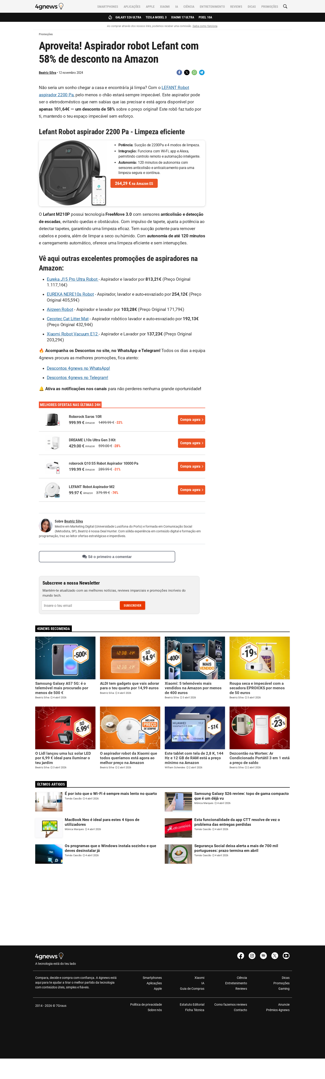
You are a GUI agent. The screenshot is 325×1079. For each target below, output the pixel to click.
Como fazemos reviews (230, 1004)
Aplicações (132, 6)
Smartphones (107, 6)
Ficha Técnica (194, 1010)
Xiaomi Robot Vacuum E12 (73, 334)
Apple (150, 6)
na (134, 183)
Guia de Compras (192, 988)
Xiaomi (165, 6)
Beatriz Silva (47, 73)
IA (176, 6)
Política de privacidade (146, 1004)
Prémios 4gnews (278, 1010)
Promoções (269, 6)
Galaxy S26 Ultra (128, 17)
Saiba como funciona (204, 26)
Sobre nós (155, 1010)
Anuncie (284, 1004)
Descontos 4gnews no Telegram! (77, 377)
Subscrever (132, 605)
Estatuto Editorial (192, 1004)
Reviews (236, 6)
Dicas (252, 6)
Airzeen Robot (60, 309)
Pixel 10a (205, 17)
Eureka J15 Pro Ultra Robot (73, 279)
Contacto (240, 1010)
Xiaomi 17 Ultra (182, 17)
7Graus (61, 1005)
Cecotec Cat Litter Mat (68, 318)
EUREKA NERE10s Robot (70, 294)
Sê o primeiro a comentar (107, 557)
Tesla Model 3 (156, 17)
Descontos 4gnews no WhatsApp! (78, 368)
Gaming (284, 988)
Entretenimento (212, 6)
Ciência (188, 6)
